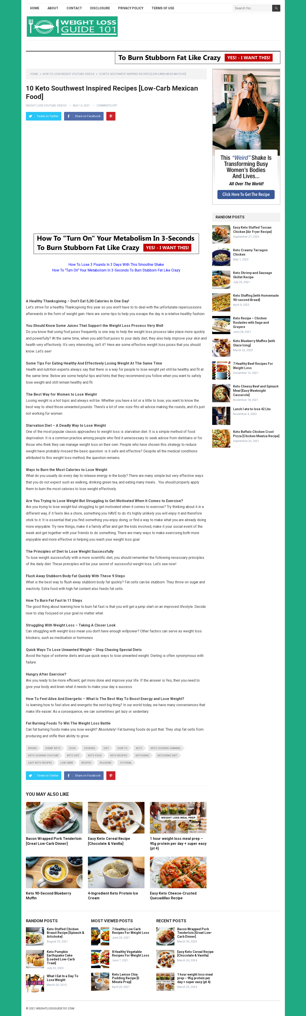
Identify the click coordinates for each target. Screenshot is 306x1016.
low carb (66, 762)
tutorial (126, 762)
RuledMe (105, 762)
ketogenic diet (167, 755)
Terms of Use (163, 8)
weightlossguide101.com (55, 1008)
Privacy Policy (130, 8)
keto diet (73, 755)
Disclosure (100, 8)
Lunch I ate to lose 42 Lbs (252, 409)
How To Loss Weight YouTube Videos (68, 74)
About (52, 8)
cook (72, 748)
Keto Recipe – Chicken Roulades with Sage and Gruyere (251, 322)
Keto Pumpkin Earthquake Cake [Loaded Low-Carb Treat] (61, 957)
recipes (86, 762)
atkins (32, 748)
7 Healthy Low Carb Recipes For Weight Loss (130, 931)
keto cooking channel (166, 748)
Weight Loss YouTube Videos (46, 105)
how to (122, 748)
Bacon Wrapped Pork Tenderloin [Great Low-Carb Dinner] (194, 933)
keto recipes (118, 755)
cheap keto (52, 748)
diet (106, 748)
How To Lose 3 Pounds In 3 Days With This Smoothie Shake (116, 264)
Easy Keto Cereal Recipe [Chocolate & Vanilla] (195, 953)
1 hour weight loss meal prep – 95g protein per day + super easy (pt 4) (178, 843)
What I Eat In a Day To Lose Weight (62, 978)
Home (34, 8)
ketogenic (142, 755)
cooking (89, 748)
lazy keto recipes (40, 762)
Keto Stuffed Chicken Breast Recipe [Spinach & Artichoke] (65, 933)
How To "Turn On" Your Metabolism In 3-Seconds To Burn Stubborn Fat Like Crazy (116, 270)
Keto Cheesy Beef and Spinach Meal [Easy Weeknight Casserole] (256, 391)
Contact (74, 8)
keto (139, 748)
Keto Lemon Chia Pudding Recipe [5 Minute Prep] (125, 978)
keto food (95, 755)
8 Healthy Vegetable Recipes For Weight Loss (130, 953)
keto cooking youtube (43, 755)
